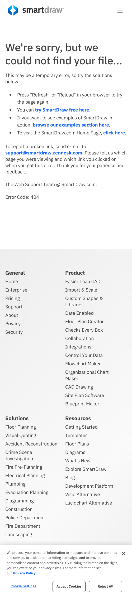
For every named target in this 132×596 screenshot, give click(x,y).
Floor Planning (20, 427)
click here (114, 133)
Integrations (78, 347)
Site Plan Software (84, 395)
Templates (76, 435)
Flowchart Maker (83, 364)
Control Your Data (84, 355)
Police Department (25, 518)
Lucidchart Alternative (88, 503)
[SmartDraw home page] (36, 10)
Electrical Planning (25, 475)
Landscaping (18, 534)
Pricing (12, 298)
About (11, 315)
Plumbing (15, 484)
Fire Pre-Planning (23, 467)
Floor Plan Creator (84, 321)
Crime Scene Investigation (19, 455)
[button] (120, 10)
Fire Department (22, 526)
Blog (70, 477)
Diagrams (75, 452)
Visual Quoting (20, 435)
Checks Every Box (84, 330)
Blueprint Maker (82, 404)
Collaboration (79, 338)
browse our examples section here (71, 125)
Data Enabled (79, 313)
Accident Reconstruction (31, 444)
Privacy (13, 324)
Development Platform (89, 486)
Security (14, 332)
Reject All (106, 586)
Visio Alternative (82, 494)
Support (13, 307)
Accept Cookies (69, 586)
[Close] (123, 553)
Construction (18, 509)
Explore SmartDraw (85, 469)
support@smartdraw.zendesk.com (43, 153)
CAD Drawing (79, 387)
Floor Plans (77, 444)
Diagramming (19, 501)
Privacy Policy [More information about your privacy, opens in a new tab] (24, 573)
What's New (78, 461)
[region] (66, 570)
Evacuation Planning (26, 492)
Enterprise (16, 290)
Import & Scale (81, 290)
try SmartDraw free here (62, 110)
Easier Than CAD (83, 281)
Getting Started (81, 427)
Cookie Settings (23, 586)
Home (11, 281)
